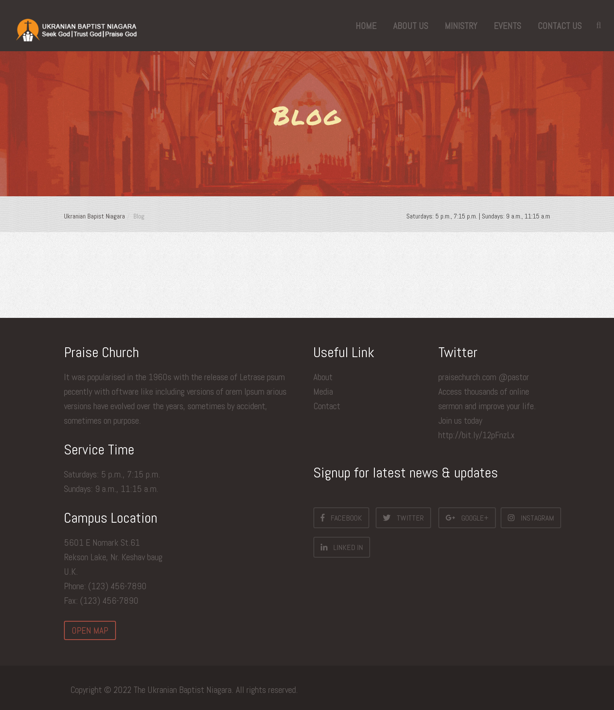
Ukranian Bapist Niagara (94, 216)
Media (323, 391)
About (323, 377)
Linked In (342, 547)
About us (410, 26)
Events (507, 26)
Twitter (403, 517)
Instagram (531, 517)
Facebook (341, 517)
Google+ (467, 517)
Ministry (461, 26)
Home (366, 26)
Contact (326, 406)
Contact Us (560, 26)
